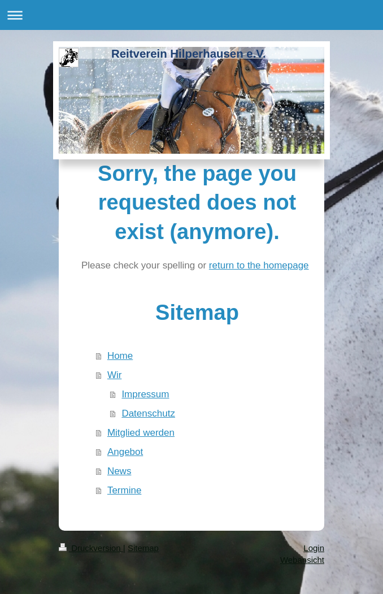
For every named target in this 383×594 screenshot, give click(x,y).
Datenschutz (148, 413)
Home (120, 355)
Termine (124, 490)
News (119, 471)
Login (313, 548)
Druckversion (91, 548)
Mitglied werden (141, 432)
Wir (114, 375)
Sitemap (143, 548)
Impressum (145, 394)
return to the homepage (259, 265)
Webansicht (302, 560)
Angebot (125, 451)
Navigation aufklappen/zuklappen (191, 15)
